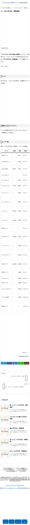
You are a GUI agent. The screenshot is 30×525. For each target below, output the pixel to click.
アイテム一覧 (18, 7)
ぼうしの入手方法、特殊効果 (18, 451)
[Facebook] (9, 363)
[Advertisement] (15, 31)
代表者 (26, 356)
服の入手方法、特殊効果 (17, 428)
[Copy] (26, 363)
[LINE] (20, 363)
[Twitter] (3, 363)
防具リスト (26, 7)
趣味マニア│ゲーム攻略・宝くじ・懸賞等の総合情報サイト (15, 488)
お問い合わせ (21, 485)
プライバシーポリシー (11, 485)
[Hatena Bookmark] (15, 363)
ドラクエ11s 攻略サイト (7, 7)
